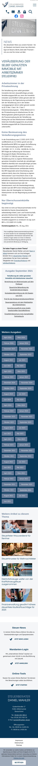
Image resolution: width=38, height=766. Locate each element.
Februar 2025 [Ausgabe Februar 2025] (8, 377)
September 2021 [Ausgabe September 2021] (25, 490)
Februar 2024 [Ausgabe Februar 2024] (8, 411)
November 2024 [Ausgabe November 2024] (26, 383)
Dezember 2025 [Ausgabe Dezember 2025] (9, 349)
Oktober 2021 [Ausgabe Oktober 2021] (9, 490)
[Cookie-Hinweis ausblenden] (19, 762)
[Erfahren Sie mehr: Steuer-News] (19, 639)
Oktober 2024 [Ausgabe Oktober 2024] (9, 388)
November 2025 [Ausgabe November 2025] (26, 349)
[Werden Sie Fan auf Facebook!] (16, 16)
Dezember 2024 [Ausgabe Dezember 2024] (9, 383)
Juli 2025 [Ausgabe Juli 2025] (22, 360)
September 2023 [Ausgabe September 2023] (25, 422)
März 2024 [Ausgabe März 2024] (21, 405)
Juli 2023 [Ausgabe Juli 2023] (22, 428)
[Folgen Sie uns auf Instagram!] (22, 16)
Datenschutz (19, 743)
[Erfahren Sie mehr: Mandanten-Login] (19, 663)
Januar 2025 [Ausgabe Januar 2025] (24, 377)
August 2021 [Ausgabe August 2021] (8, 496)
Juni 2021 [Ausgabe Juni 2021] (7, 501)
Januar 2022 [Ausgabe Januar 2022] (24, 479)
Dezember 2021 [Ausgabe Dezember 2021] (9, 484)
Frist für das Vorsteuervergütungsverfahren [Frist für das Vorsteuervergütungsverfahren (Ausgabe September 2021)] (19, 299)
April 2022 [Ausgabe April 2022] (7, 473)
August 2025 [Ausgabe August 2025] (8, 360)
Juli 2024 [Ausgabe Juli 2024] (22, 394)
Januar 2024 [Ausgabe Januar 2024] (24, 411)
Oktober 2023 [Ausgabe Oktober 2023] (9, 422)
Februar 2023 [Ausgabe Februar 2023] (8, 445)
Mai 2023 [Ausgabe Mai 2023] (20, 434)
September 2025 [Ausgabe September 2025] (25, 355)
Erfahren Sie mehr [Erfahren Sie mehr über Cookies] (19, 758)
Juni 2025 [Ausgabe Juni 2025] (7, 366)
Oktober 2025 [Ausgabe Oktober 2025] (9, 355)
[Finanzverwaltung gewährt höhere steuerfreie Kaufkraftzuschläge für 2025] (19, 600)
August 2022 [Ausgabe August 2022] (8, 462)
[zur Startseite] (16, 5)
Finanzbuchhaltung (20, 261)
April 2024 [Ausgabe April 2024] (7, 405)
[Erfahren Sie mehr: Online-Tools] (19, 685)
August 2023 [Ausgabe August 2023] (8, 428)
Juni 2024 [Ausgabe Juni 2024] (7, 400)
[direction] (19, 11)
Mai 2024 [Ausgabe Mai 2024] (20, 400)
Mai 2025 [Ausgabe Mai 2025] (20, 366)
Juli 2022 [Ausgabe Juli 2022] (22, 462)
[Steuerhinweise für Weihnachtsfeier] (19, 552)
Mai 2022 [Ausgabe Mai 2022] (20, 467)
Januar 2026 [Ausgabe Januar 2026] (24, 343)
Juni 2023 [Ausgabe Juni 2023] (7, 434)
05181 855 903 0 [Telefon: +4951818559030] (21, 715)
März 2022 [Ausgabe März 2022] (21, 473)
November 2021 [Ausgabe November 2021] (26, 484)
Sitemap (19, 745)
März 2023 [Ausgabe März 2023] (21, 439)
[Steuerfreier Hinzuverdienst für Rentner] (19, 530)
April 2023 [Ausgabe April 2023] (7, 439)
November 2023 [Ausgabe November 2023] (26, 417)
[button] (7, 11)
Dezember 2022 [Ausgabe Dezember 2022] (9, 451)
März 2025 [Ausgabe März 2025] (21, 371)
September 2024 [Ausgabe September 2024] (25, 388)
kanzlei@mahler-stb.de (21, 720)
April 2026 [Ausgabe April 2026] (7, 338)
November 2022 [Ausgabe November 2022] (26, 451)
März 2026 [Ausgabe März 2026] (21, 338)
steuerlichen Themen (20, 256)
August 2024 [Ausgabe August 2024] (8, 394)
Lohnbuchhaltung (9, 263)
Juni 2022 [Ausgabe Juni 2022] (7, 467)
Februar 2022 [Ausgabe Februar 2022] (8, 479)
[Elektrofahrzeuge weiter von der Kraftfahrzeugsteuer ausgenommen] (19, 574)
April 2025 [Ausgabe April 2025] (7, 371)
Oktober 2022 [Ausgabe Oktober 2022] (9, 456)
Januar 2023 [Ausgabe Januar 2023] (24, 445)
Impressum (19, 740)
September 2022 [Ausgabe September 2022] (25, 456)
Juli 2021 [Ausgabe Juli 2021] (22, 496)
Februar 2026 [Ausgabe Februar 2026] (8, 343)
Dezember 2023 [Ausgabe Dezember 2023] (9, 417)
